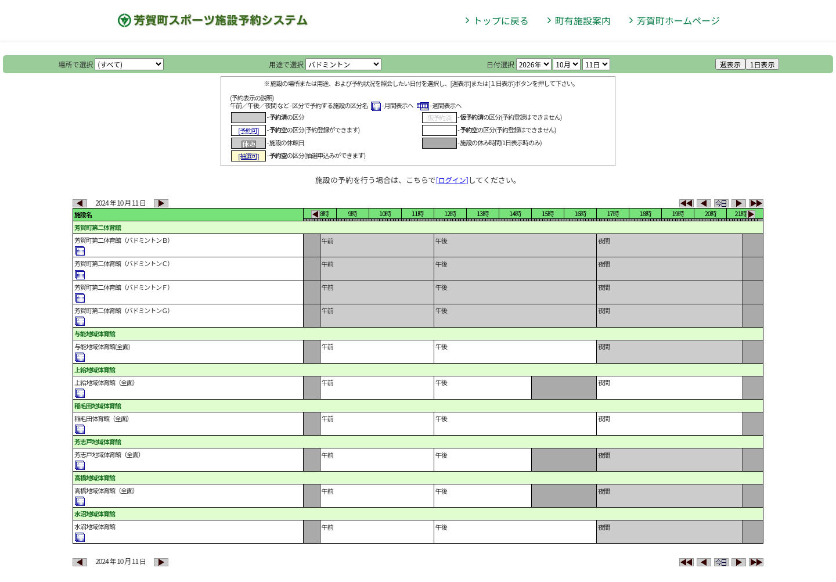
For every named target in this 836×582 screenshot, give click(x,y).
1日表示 (762, 64)
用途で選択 (286, 64)
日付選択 (500, 64)
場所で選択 (76, 64)
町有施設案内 (583, 20)
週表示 (730, 64)
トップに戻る (501, 20)
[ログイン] (452, 180)
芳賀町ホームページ (678, 20)
